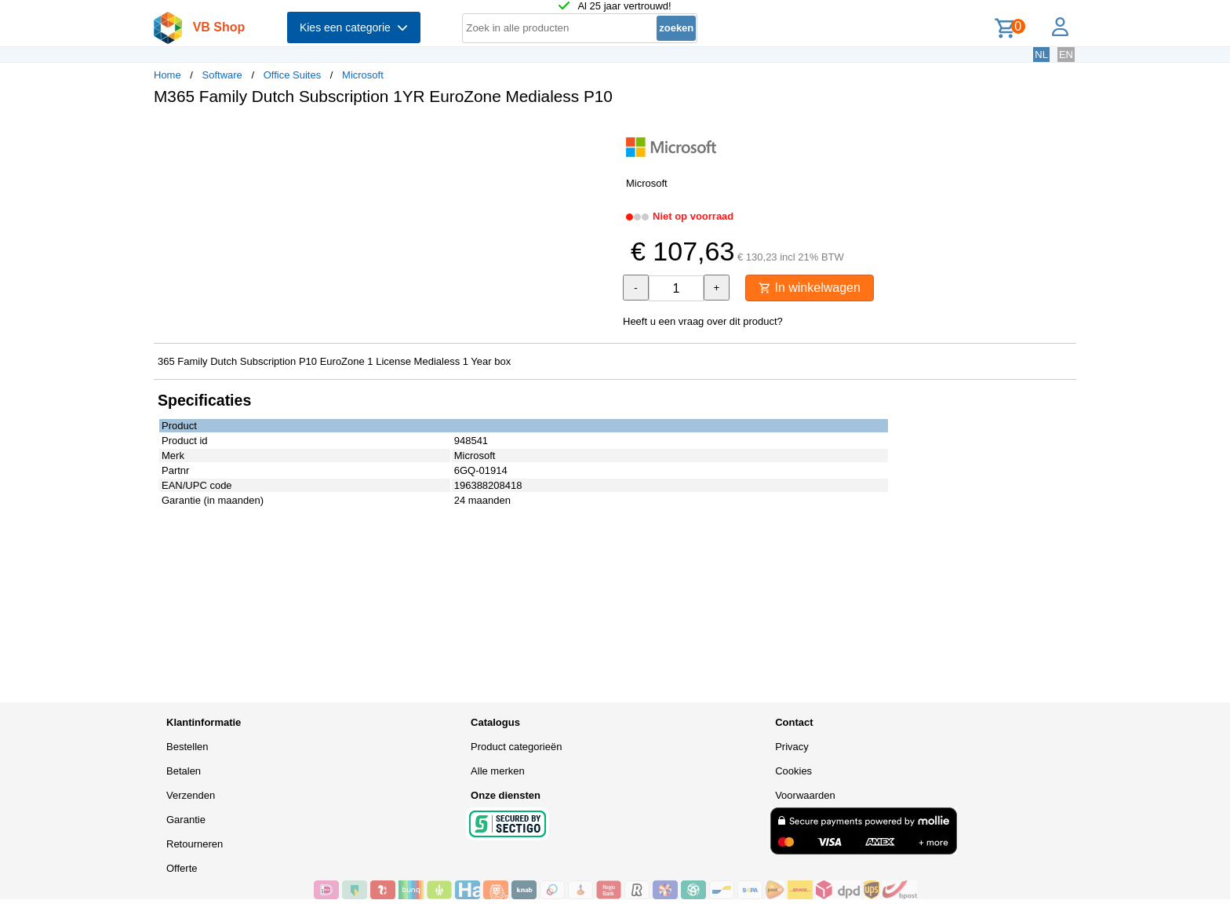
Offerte (182, 868)
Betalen (183, 771)
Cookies (793, 771)
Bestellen (187, 746)
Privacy (792, 746)
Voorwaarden (805, 795)
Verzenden (190, 795)
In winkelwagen (810, 287)
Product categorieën (516, 746)
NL (1041, 54)
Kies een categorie (354, 27)
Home (167, 75)
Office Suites (292, 75)
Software (222, 75)
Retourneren (194, 844)
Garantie (186, 819)
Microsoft (363, 75)
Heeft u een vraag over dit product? (703, 321)
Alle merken (498, 771)
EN (1066, 54)
